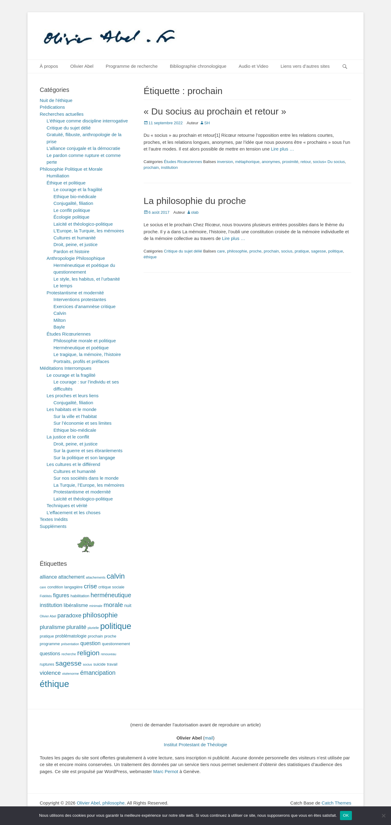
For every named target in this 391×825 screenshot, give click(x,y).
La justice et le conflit (68, 436)
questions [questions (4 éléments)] (50, 653)
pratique (301, 251)
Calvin (59, 313)
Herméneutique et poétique (81, 347)
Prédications (52, 107)
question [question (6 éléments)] (90, 643)
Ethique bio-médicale (74, 196)
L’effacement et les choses (74, 512)
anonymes (271, 161)
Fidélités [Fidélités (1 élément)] (46, 596)
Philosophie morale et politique (84, 340)
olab (195, 212)
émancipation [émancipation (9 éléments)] (97, 672)
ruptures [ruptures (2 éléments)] (47, 664)
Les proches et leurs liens (73, 395)
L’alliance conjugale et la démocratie (83, 148)
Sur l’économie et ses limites (82, 423)
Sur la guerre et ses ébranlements (87, 450)
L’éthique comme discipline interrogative (87, 120)
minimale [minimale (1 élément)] (95, 606)
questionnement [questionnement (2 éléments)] (116, 643)
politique (335, 251)
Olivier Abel (81, 66)
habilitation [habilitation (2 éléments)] (80, 596)
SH (207, 123)
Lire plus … (282, 148)
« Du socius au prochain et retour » (215, 111)
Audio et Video (253, 66)
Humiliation (58, 175)
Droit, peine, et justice (75, 244)
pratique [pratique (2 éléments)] (47, 636)
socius (286, 251)
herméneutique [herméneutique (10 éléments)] (111, 595)
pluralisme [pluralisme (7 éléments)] (52, 627)
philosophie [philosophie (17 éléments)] (100, 615)
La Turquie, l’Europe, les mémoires (88, 485)
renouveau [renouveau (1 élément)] (108, 654)
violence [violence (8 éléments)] (50, 673)
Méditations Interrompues (65, 368)
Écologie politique (71, 217)
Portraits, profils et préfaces (81, 361)
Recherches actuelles (61, 114)
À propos (49, 66)
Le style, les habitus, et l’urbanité (86, 279)
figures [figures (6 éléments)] (61, 595)
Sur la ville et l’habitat (75, 416)
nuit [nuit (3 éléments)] (127, 605)
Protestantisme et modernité (75, 292)
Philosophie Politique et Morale (71, 169)
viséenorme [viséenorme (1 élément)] (70, 673)
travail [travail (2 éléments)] (112, 664)
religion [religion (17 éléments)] (88, 653)
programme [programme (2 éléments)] (50, 643)
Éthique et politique (66, 182)
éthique (150, 257)
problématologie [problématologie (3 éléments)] (71, 636)
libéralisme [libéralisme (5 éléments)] (76, 605)
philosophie (237, 251)
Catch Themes (336, 802)
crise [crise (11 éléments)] (90, 586)
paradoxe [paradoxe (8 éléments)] (69, 615)
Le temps (62, 285)
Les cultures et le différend (73, 464)
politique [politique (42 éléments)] (115, 626)
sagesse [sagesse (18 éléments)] (69, 663)
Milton (59, 320)
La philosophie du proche (195, 201)
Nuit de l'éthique (56, 100)
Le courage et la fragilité (77, 189)
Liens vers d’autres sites (305, 66)
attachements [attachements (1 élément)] (95, 577)
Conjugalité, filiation (73, 203)
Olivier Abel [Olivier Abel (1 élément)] (48, 616)
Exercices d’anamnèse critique (84, 306)
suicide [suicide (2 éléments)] (99, 664)
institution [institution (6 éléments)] (51, 605)
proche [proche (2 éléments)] (110, 636)
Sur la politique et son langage (84, 457)
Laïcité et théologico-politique (83, 224)
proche (255, 251)
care (221, 251)
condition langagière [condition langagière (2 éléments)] (65, 587)
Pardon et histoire (71, 251)
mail (209, 737)
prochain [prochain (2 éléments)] (95, 636)
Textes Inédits (54, 519)
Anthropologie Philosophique (76, 258)
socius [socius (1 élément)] (87, 664)
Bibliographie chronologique (198, 66)
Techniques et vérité (67, 505)
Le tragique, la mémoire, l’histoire (87, 354)
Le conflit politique (71, 210)
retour (306, 161)
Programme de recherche (132, 66)
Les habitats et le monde (72, 409)
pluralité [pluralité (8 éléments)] (76, 627)
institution (169, 167)
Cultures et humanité (74, 237)
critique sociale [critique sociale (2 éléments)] (111, 587)
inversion (225, 161)
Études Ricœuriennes (183, 161)
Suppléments (53, 526)
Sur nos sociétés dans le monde (86, 478)
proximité (290, 161)
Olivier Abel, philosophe (101, 802)
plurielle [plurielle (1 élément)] (93, 628)
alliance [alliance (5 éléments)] (48, 577)
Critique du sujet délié (183, 251)
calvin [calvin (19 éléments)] (116, 576)
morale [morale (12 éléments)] (113, 604)
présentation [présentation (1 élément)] (70, 644)
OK (346, 815)
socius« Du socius (329, 161)
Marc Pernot (165, 771)
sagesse (318, 251)
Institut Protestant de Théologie (195, 744)
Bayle (59, 326)
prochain (151, 167)
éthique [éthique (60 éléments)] (54, 684)
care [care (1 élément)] (43, 587)
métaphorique (247, 161)
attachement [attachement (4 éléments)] (71, 577)
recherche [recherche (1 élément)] (68, 654)
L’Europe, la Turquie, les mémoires (88, 230)
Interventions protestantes (79, 299)
